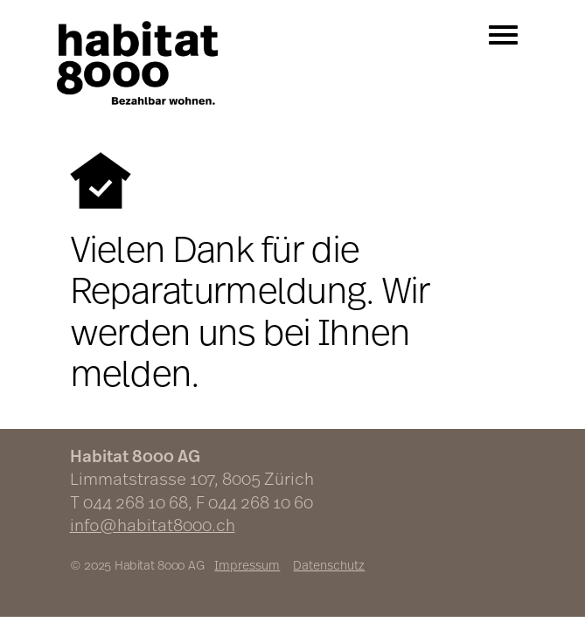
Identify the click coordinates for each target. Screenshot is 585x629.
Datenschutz (329, 564)
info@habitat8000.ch (152, 525)
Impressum (247, 564)
